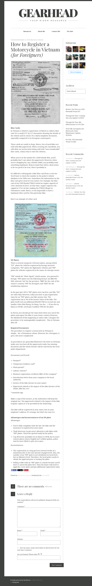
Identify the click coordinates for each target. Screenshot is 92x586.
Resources (27, 31)
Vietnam (40, 40)
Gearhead (48, 12)
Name (19, 531)
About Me (41, 31)
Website (20, 539)
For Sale (70, 31)
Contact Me (56, 31)
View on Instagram (75, 72)
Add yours (48, 487)
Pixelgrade (15, 582)
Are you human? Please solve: (38, 556)
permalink (45, 475)
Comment (21, 507)
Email (42, 531)
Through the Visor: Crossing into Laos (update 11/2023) (74, 161)
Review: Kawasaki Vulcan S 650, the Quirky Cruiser (74, 177)
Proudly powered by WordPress (20, 580)
